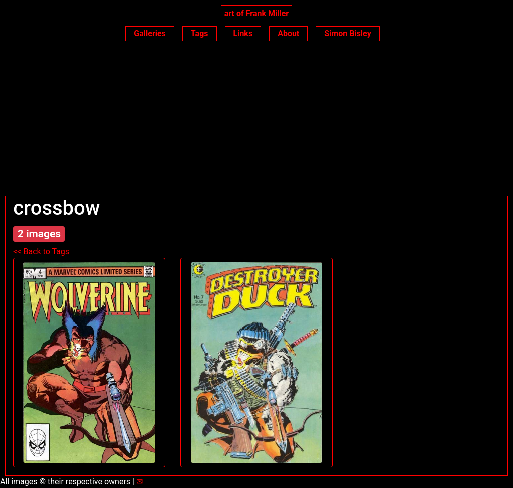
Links (243, 33)
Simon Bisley (347, 33)
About (288, 33)
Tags (199, 33)
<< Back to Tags (41, 251)
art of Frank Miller (256, 13)
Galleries (150, 33)
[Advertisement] (256, 120)
